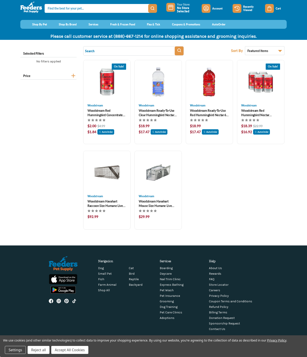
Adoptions (167, 318)
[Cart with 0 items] (276, 8)
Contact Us (217, 329)
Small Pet (105, 274)
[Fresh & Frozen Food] (118, 24)
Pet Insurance (170, 296)
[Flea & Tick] (149, 24)
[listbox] (264, 50)
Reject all (38, 349)
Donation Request (222, 318)
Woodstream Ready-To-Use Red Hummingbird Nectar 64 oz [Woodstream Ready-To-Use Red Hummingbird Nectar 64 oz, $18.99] (209, 112)
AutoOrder (106, 131)
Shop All (104, 290)
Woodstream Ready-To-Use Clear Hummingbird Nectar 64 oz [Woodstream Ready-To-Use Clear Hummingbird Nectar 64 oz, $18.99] (156, 112)
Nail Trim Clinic (170, 279)
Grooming (167, 301)
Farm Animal (107, 285)
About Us (215, 268)
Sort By (237, 50)
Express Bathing (172, 285)
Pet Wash (167, 290)
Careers (214, 290)
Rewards (215, 274)
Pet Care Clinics (171, 312)
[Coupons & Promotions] (182, 24)
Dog (101, 268)
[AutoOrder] (215, 24)
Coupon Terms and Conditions (230, 301)
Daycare (166, 274)
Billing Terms (218, 312)
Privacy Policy (219, 296)
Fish (101, 279)
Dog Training (169, 307)
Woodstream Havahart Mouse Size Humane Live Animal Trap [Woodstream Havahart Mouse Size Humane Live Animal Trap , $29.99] (155, 203)
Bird (132, 274)
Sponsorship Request (224, 323)
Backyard (135, 285)
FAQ (211, 279)
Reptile (134, 279)
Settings (15, 349)
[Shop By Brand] (64, 24)
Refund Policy (218, 307)
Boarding (166, 268)
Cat (131, 268)
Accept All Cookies (70, 349)
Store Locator (219, 285)
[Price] (48, 75)
